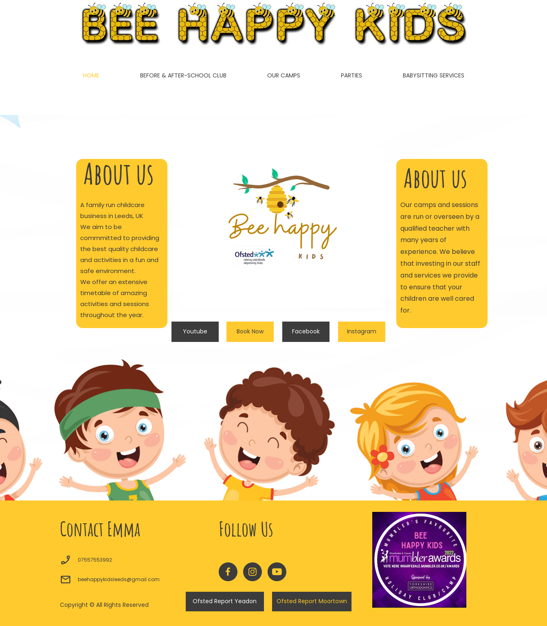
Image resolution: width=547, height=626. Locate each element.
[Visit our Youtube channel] (277, 571)
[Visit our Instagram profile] (252, 571)
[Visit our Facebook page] (228, 571)
